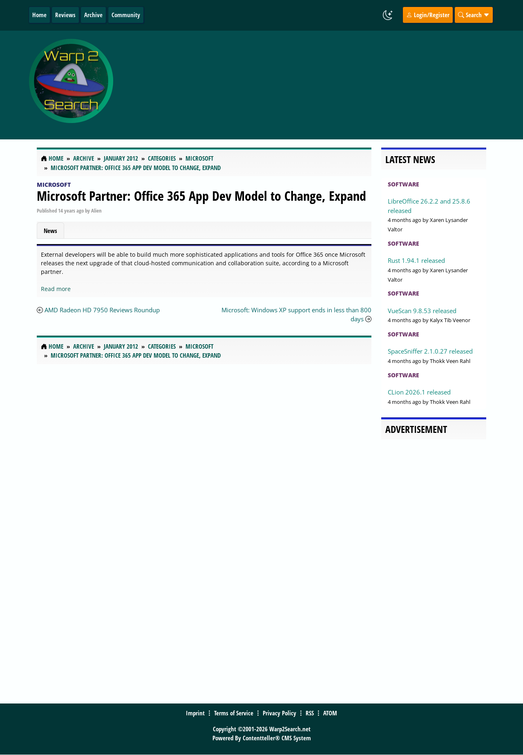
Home (39, 15)
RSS (310, 713)
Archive (93, 15)
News (50, 230)
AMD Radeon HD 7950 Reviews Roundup (102, 310)
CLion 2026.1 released (419, 392)
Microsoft (54, 184)
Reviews (65, 15)
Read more (56, 289)
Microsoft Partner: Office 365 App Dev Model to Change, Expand (201, 195)
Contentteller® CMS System (277, 738)
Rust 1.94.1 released (416, 260)
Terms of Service (233, 713)
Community (126, 15)
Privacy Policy (279, 713)
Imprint (195, 713)
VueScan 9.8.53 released (422, 311)
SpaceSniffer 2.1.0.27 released (430, 351)
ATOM (330, 713)
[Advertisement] (315, 85)
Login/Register (427, 15)
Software (403, 184)
